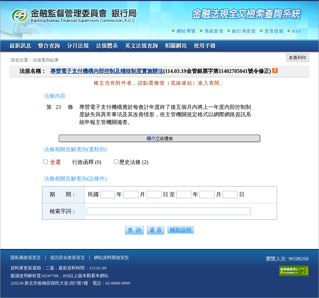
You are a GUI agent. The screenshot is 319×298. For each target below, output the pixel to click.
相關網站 (176, 46)
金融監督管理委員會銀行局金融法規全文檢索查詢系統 (74, 15)
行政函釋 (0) (84, 162)
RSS (296, 31)
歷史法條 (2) (131, 162)
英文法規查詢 (141, 46)
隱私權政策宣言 (25, 257)
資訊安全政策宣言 (67, 257)
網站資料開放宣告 (111, 257)
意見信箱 (274, 31)
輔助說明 (180, 230)
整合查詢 (49, 46)
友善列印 (297, 57)
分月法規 (77, 46)
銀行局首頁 (244, 31)
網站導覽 (186, 31)
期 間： (63, 194)
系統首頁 (214, 31)
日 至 (169, 194)
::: (2, 42)
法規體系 (106, 46)
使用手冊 (204, 46)
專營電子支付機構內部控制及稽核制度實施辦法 (106, 71)
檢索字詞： (63, 211)
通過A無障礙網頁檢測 (294, 271)
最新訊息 (20, 46)
